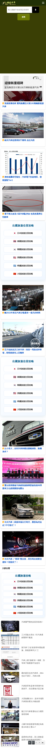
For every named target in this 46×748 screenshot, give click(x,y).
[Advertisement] (23, 46)
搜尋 (23, 17)
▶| (43, 742)
